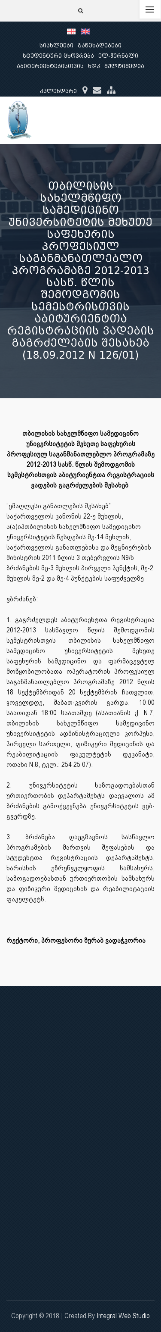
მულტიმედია (124, 66)
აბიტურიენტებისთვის (50, 66)
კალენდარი (58, 91)
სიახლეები (56, 45)
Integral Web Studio (123, 1316)
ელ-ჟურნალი (118, 56)
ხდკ (94, 66)
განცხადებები (100, 45)
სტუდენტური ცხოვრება (58, 56)
